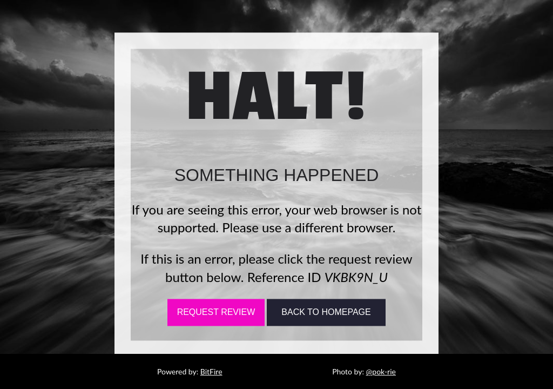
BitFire (211, 371)
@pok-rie (381, 371)
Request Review (216, 312)
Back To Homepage (325, 312)
